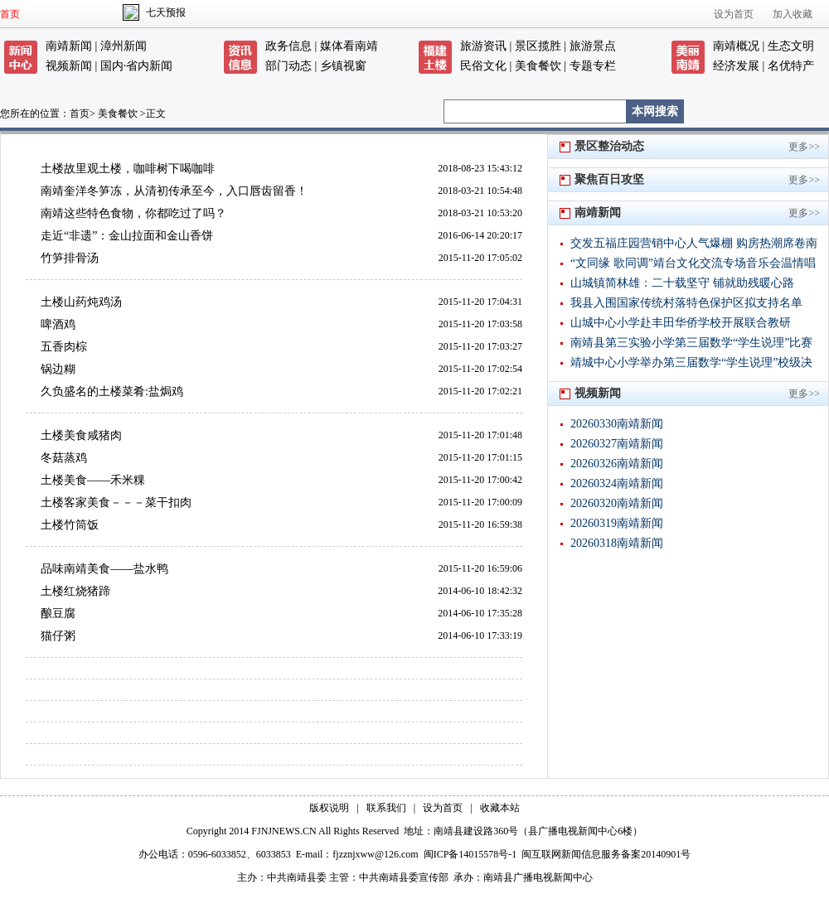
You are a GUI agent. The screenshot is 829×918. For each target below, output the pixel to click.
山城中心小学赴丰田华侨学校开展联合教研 (680, 322)
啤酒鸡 (58, 324)
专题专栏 (593, 66)
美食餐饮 (538, 66)
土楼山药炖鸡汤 (81, 302)
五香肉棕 (64, 347)
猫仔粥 (58, 636)
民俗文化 (483, 66)
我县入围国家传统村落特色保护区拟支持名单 (686, 303)
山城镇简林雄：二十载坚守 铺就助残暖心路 (682, 283)
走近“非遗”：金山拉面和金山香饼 (127, 236)
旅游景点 (593, 46)
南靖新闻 (69, 46)
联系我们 (386, 808)
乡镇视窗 (343, 66)
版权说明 (329, 808)
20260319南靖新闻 (616, 523)
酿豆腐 (58, 613)
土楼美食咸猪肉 (81, 435)
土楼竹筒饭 (70, 525)
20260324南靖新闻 (616, 483)
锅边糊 (58, 369)
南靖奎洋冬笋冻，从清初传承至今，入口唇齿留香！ (174, 191)
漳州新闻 (123, 46)
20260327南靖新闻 (616, 443)
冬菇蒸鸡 (64, 458)
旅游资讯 (483, 46)
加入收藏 (792, 14)
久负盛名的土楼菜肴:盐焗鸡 (112, 391)
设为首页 (734, 14)
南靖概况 (736, 46)
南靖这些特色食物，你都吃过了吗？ (133, 213)
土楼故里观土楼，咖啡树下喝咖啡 (128, 168)
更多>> (804, 146)
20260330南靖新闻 (616, 424)
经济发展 (736, 66)
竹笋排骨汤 (70, 258)
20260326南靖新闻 (616, 463)
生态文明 (791, 46)
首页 (10, 14)
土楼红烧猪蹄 (75, 591)
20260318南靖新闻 (616, 543)
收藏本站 (500, 808)
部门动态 (288, 66)
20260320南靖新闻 (616, 503)
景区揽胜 (538, 46)
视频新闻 (69, 66)
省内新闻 (149, 66)
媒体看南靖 (349, 46)
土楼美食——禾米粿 (93, 480)
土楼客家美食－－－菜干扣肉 (116, 502)
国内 (112, 66)
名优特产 (791, 66)
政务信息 (288, 46)
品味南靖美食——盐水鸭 (104, 569)
